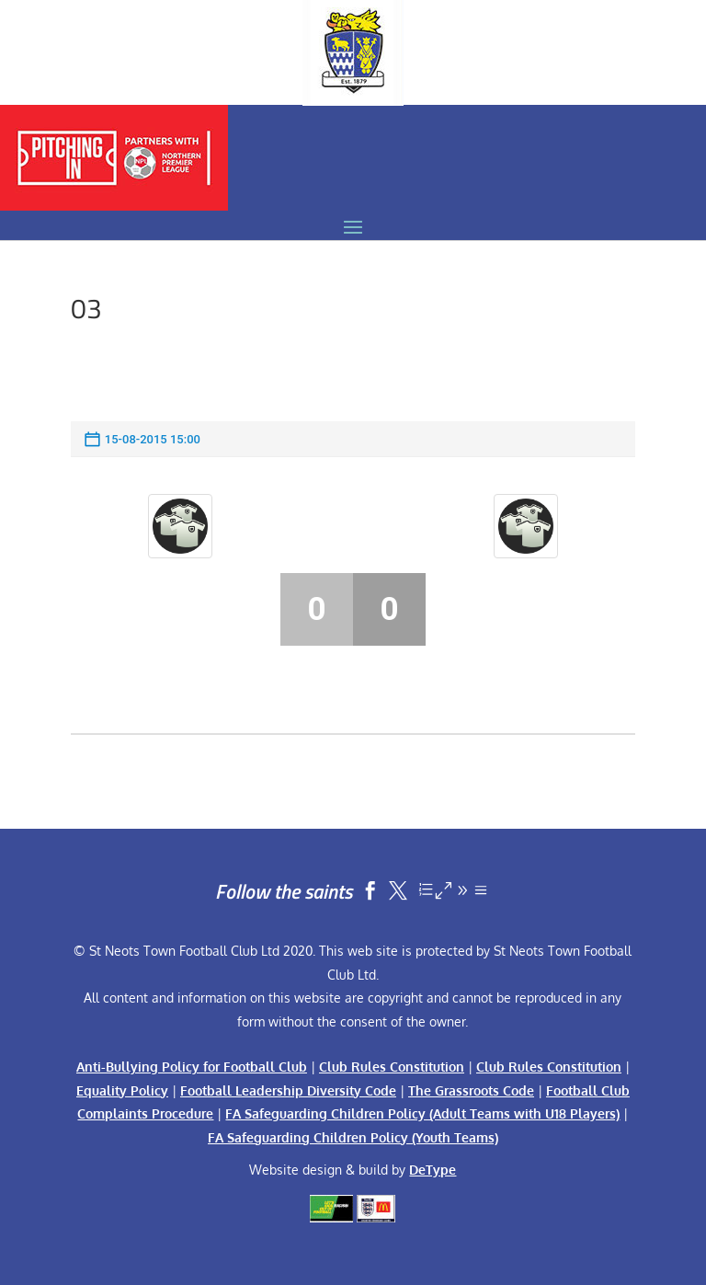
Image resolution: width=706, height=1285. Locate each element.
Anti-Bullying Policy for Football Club (191, 1066)
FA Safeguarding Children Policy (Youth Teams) (353, 1137)
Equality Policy (122, 1090)
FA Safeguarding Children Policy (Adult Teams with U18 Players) (422, 1113)
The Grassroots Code (471, 1090)
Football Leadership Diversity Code (288, 1090)
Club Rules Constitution (391, 1066)
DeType (432, 1169)
